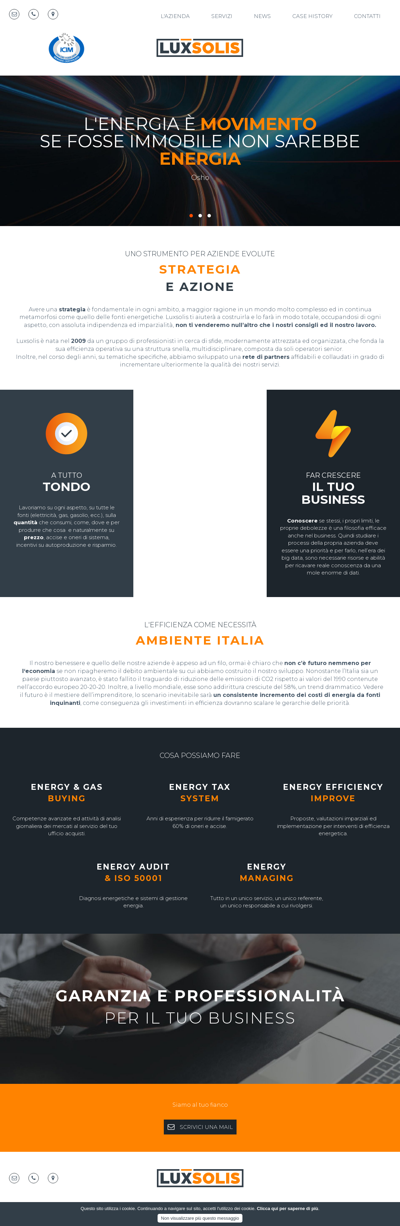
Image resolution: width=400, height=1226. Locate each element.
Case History (312, 16)
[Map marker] (53, 14)
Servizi (221, 16)
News (262, 16)
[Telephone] (33, 14)
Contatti (367, 16)
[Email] (14, 14)
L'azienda (175, 16)
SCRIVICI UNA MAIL (200, 1126)
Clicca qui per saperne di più (287, 1208)
